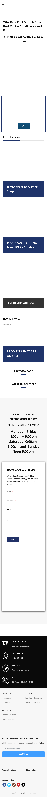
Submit (13, 539)
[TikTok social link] (23, 785)
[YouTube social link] (18, 785)
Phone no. (10, 500)
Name (9, 491)
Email (9, 509)
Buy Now (23, 125)
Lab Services (6, 702)
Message (10, 521)
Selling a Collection (32, 702)
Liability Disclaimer (9, 714)
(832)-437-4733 (17, 658)
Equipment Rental (8, 719)
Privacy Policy (38, 743)
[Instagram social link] (14, 785)
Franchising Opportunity (34, 698)
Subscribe (23, 754)
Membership (6, 698)
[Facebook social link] (4, 785)
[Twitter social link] (9, 785)
